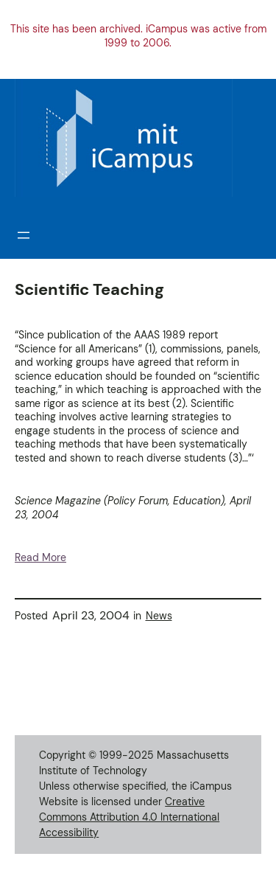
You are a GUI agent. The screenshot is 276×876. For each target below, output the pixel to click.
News (159, 615)
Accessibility (69, 832)
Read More (40, 557)
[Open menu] (23, 235)
